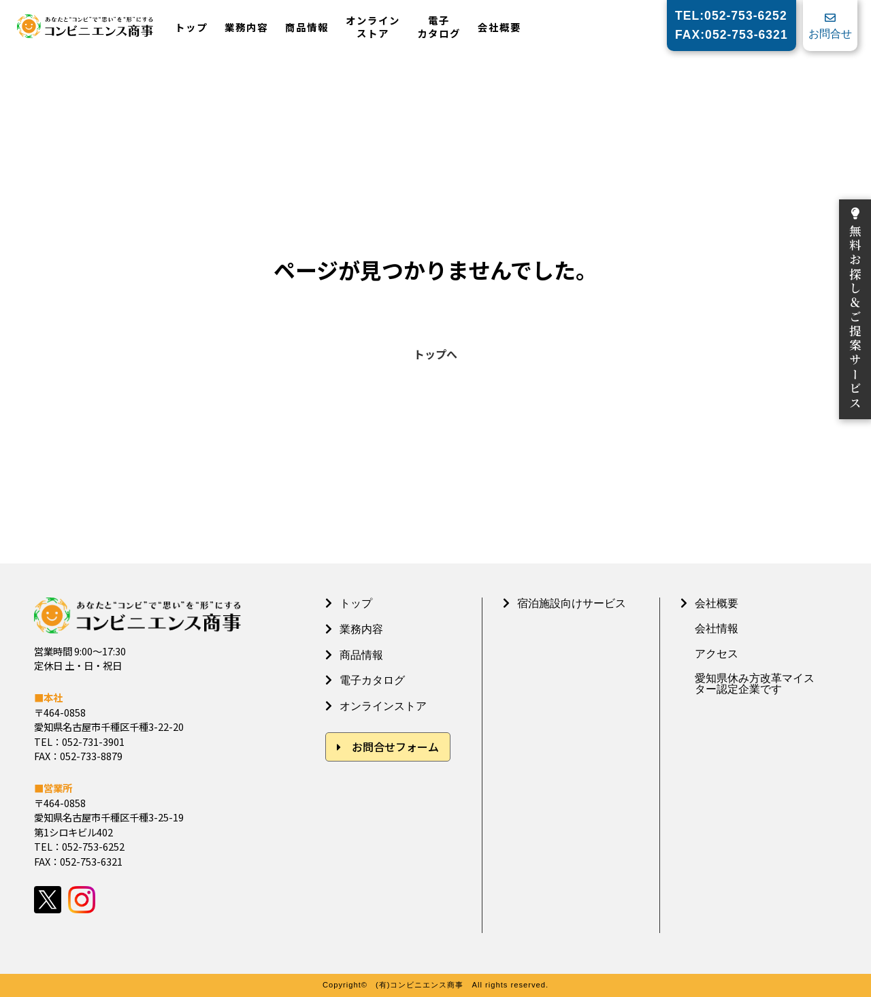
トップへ (435, 353)
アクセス (716, 654)
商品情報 (307, 27)
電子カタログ (439, 26)
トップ (191, 27)
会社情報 (716, 628)
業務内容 (246, 27)
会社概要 (499, 27)
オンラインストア (373, 26)
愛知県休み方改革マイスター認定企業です (755, 684)
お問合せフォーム (395, 746)
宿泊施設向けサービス (571, 603)
